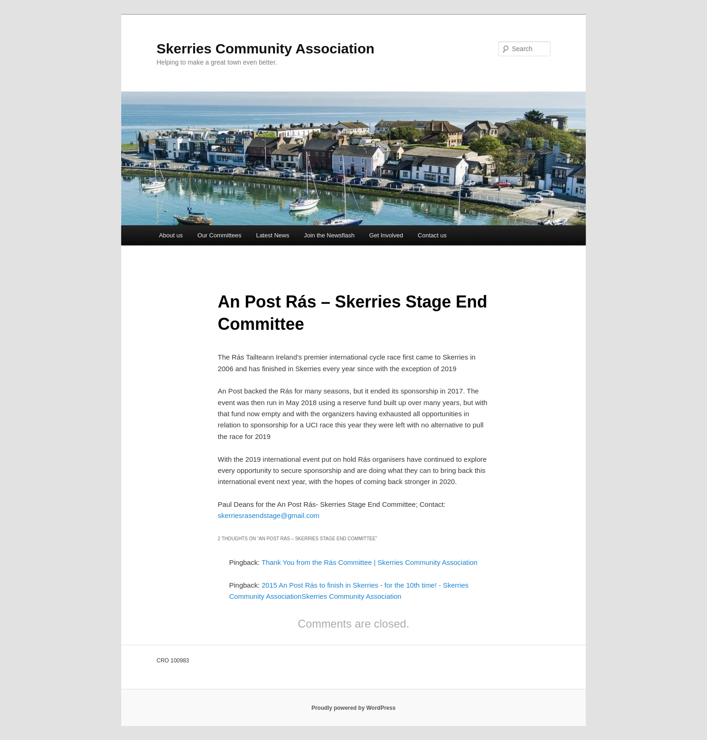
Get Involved (386, 235)
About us (171, 235)
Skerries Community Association (265, 48)
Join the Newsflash (329, 235)
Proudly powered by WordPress (353, 708)
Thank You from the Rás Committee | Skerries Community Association (370, 562)
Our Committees (219, 235)
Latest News (272, 235)
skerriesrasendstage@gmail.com (269, 515)
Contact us (432, 235)
